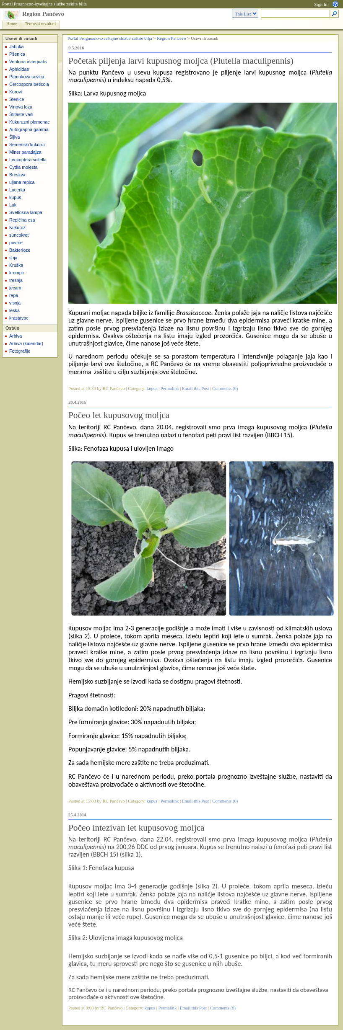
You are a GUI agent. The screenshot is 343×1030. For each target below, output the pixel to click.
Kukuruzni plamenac (29, 121)
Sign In (320, 4)
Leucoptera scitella (28, 159)
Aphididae (19, 69)
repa (13, 295)
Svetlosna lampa (25, 212)
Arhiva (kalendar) (26, 343)
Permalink (170, 388)
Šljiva (14, 136)
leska (14, 310)
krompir (16, 272)
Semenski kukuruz (27, 144)
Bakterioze (19, 250)
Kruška (16, 265)
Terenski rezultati (40, 23)
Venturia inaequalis (28, 61)
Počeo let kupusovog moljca (118, 415)
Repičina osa (22, 219)
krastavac (19, 317)
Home (11, 23)
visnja (15, 302)
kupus (15, 197)
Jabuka (16, 46)
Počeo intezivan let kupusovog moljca (136, 828)
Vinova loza (20, 106)
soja (13, 257)
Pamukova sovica (26, 76)
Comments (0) (225, 388)
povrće (16, 242)
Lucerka (17, 189)
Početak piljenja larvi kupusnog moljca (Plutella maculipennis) (181, 61)
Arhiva (15, 335)
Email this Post (195, 388)
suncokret (19, 234)
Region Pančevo (43, 13)
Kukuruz (17, 227)
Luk (12, 204)
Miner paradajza (25, 152)
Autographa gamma (29, 129)
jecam (15, 287)
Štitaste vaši (21, 114)
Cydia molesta (23, 167)
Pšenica (17, 54)
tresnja (16, 280)
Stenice (16, 99)
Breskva (17, 174)
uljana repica (21, 182)
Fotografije (19, 351)
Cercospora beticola (29, 84)
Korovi (15, 91)
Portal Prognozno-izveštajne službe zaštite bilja (44, 4)
